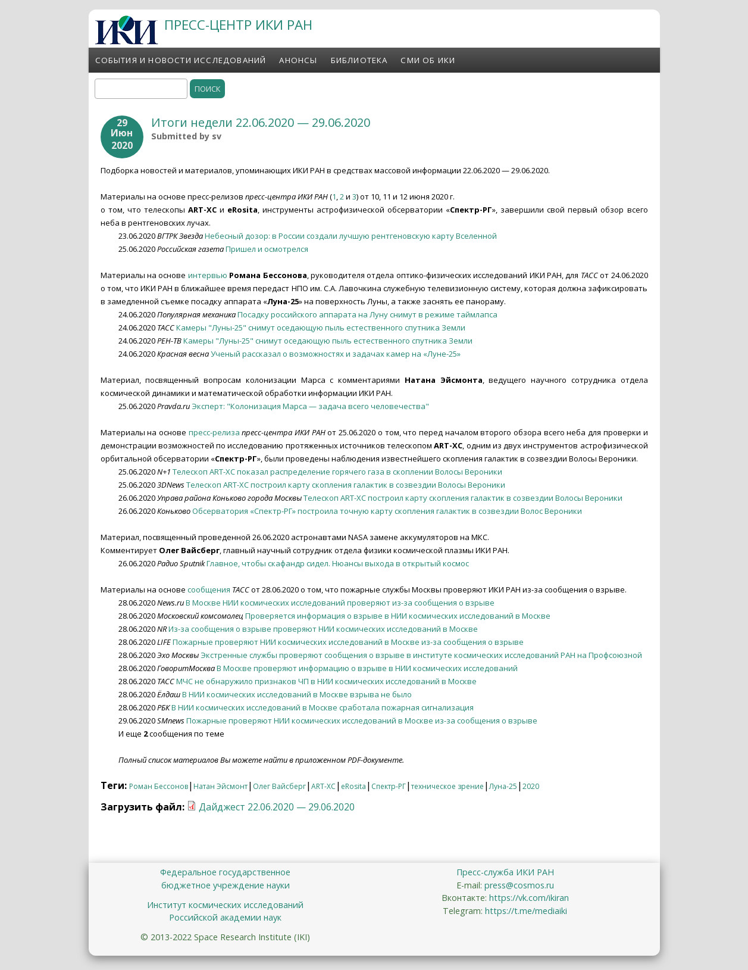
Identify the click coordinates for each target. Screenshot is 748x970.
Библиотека (359, 60)
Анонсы (298, 60)
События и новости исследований (181, 60)
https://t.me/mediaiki (526, 910)
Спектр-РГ (388, 786)
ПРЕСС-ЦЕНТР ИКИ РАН (238, 24)
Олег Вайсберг (279, 786)
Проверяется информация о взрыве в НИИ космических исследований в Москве (397, 615)
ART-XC (323, 786)
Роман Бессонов (158, 786)
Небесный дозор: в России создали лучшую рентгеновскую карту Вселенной (351, 235)
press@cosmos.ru (519, 885)
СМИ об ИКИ (427, 60)
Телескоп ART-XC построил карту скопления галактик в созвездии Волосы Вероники (345, 484)
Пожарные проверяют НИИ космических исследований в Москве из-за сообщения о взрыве (348, 642)
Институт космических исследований (225, 904)
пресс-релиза (214, 432)
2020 (530, 786)
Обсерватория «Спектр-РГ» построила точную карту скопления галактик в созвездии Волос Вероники (387, 511)
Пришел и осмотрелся (267, 249)
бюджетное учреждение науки (225, 885)
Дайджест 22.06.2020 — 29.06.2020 (277, 806)
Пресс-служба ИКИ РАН (505, 872)
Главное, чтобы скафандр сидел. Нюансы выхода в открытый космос (337, 563)
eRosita (353, 786)
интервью (207, 275)
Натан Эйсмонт (220, 786)
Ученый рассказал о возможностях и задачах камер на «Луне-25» (336, 353)
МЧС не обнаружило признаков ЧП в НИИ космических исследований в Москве (326, 681)
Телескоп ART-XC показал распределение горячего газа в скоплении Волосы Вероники (337, 471)
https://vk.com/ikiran (529, 897)
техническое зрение (447, 786)
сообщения (208, 589)
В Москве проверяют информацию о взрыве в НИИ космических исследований (367, 668)
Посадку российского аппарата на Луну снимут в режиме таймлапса (367, 314)
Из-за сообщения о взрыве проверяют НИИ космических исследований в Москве (323, 628)
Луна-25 (503, 786)
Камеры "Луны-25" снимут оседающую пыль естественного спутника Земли (320, 327)
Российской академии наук (225, 917)
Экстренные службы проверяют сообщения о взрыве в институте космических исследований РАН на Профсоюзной (421, 655)
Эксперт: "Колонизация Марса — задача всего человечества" (310, 406)
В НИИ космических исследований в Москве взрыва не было (297, 694)
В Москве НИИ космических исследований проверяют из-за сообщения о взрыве (340, 602)
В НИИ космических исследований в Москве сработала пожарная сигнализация (322, 707)
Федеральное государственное (225, 872)
